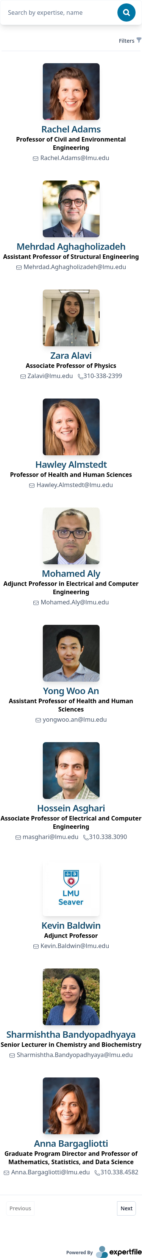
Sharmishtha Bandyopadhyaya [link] (71, 1034)
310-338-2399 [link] (100, 376)
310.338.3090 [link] (105, 837)
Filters (129, 40)
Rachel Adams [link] (71, 129)
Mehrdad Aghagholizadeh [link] (71, 246)
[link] (71, 91)
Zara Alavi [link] (71, 355)
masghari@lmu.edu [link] (47, 837)
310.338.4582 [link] (116, 1172)
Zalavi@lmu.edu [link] (46, 376)
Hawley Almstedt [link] (71, 464)
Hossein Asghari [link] (71, 808)
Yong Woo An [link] (71, 690)
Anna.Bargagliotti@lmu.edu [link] (46, 1172)
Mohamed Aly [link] (71, 573)
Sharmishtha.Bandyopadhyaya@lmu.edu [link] (71, 1055)
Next (126, 1208)
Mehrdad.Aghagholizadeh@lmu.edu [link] (71, 267)
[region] (71, 143)
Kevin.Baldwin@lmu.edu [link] (71, 946)
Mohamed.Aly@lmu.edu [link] (71, 602)
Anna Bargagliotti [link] (71, 1143)
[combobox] (60, 12)
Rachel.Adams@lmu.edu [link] (71, 158)
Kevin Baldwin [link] (70, 925)
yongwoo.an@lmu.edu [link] (71, 719)
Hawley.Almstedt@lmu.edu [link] (71, 485)
